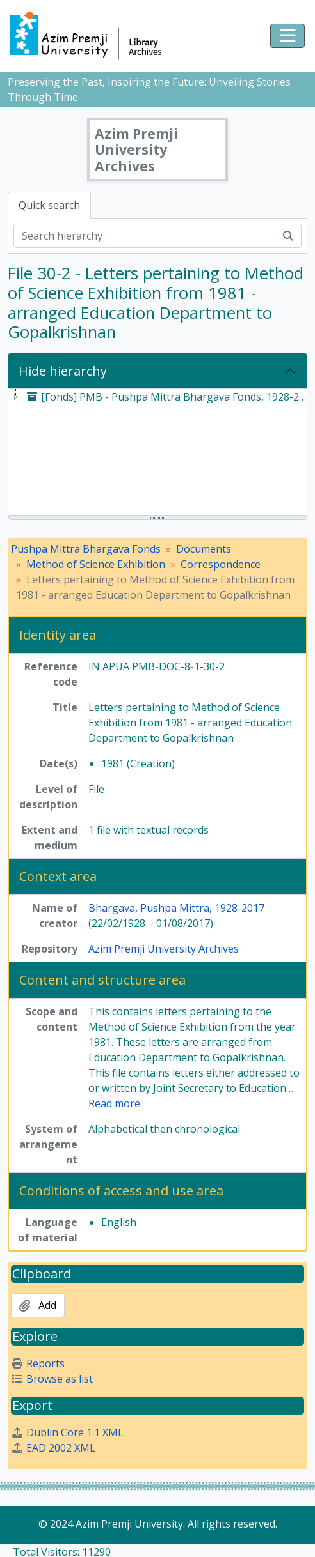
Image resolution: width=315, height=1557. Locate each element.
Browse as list (52, 1379)
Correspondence (221, 564)
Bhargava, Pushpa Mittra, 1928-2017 (176, 908)
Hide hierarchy (63, 371)
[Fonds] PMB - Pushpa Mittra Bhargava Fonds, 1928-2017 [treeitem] (168, 396)
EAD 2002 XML (53, 1448)
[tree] (157, 453)
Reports (38, 1363)
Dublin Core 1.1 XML (67, 1432)
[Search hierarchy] (144, 236)
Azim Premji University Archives (163, 949)
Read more (114, 1103)
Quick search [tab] (49, 205)
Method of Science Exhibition (95, 564)
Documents (203, 549)
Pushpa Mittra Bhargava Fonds (86, 549)
